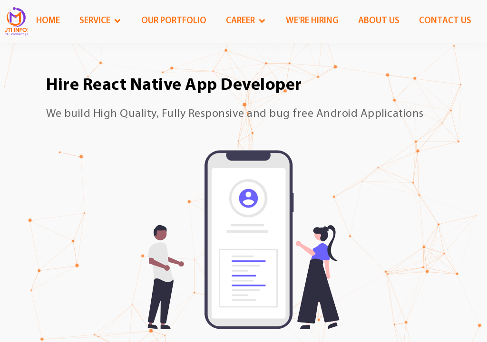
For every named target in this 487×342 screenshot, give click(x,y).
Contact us (445, 21)
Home (48, 21)
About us (378, 21)
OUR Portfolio (173, 21)
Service (94, 21)
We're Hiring (312, 21)
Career (240, 21)
